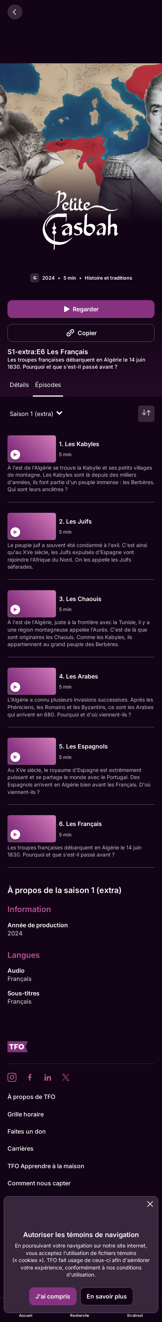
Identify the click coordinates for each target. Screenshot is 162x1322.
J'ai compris (52, 1296)
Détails (19, 384)
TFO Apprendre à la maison (45, 1166)
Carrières (20, 1148)
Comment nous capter (39, 1183)
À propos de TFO (31, 1096)
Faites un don (26, 1131)
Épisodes (48, 384)
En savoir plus (107, 1296)
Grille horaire (25, 1114)
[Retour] (14, 11)
